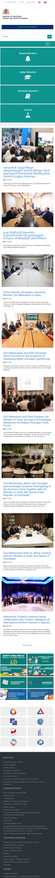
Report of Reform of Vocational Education (16, 862)
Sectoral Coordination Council (12, 851)
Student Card (7, 820)
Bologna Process (8, 795)
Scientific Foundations (10, 873)
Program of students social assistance (15, 801)
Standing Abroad (8, 807)
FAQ (21, 2)
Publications (7, 865)
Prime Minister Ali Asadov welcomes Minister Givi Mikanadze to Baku (24, 294)
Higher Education (28, 75)
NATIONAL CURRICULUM (11, 770)
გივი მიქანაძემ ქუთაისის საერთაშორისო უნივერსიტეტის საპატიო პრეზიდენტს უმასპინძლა (24, 235)
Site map (31, 2)
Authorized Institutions (10, 818)
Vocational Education (28, 94)
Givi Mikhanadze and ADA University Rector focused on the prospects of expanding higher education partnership (26, 355)
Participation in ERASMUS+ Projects (15, 804)
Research (6, 853)
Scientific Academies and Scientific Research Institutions (21, 876)
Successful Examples (10, 856)
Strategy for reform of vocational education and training (21, 842)
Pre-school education (10, 776)
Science (28, 113)
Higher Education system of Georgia (15, 793)
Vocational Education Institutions (13, 845)
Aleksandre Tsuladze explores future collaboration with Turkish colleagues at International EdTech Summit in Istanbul (26, 619)
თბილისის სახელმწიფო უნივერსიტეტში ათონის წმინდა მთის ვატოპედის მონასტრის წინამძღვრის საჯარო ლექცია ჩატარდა (26, 172)
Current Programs (9, 767)
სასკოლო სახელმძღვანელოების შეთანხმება (21, 779)
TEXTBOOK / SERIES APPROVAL (14, 773)
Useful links (10, 2)
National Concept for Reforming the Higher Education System (22, 833)
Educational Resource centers (13, 762)
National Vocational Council (12, 848)
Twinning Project (8, 798)
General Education (28, 56)
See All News (27, 645)
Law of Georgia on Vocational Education (16, 859)
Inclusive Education (9, 765)
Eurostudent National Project (12, 823)
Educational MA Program (11, 810)
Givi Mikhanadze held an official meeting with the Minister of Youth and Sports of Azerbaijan (27, 555)
